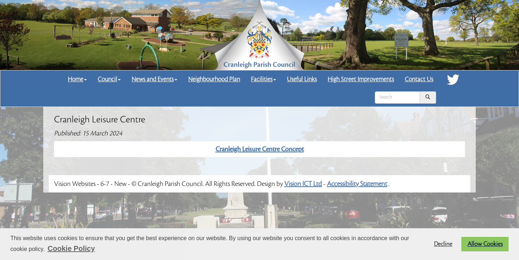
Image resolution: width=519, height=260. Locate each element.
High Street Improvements (361, 79)
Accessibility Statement (357, 183)
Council (109, 79)
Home (77, 79)
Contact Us (419, 79)
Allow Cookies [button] (485, 244)
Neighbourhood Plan (214, 79)
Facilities (263, 79)
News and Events (154, 79)
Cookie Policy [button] (71, 248)
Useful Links (302, 79)
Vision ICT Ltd (303, 183)
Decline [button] (443, 244)
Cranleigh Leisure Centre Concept (260, 149)
